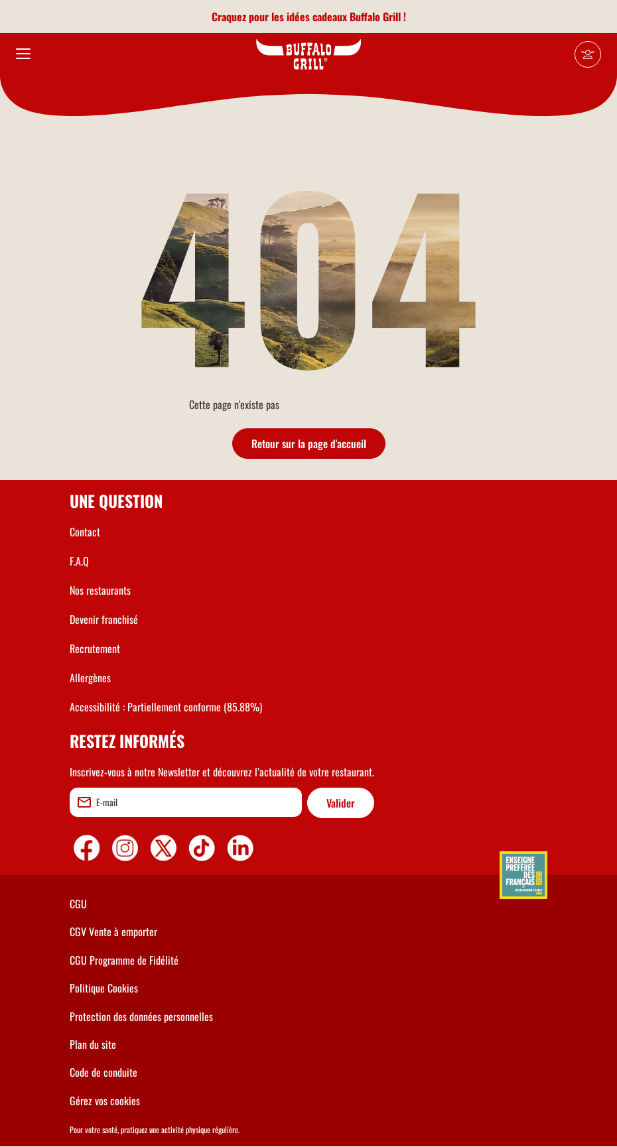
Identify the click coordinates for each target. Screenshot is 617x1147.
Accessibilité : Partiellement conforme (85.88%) (166, 707)
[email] (186, 802)
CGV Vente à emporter (113, 931)
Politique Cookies (104, 988)
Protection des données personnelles (141, 1016)
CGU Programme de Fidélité (124, 960)
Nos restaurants (100, 590)
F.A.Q (79, 561)
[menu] (23, 54)
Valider (340, 803)
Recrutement (95, 648)
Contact (85, 532)
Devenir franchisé (104, 619)
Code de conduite (103, 1072)
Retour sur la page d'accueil (308, 444)
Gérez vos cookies (105, 1101)
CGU (78, 904)
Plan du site (93, 1044)
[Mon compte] (588, 54)
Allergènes (90, 678)
